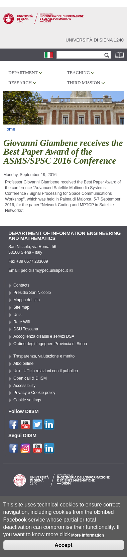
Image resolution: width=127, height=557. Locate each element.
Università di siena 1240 (95, 40)
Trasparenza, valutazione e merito (44, 356)
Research (20, 82)
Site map (21, 307)
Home (9, 129)
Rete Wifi (21, 322)
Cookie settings (27, 400)
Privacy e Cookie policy (34, 392)
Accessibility (24, 385)
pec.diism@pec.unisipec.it (47, 270)
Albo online (23, 363)
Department (23, 72)
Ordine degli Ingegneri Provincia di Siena (50, 343)
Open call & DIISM (30, 378)
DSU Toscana (25, 329)
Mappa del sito (26, 300)
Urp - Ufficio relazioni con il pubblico (45, 371)
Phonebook (120, 54)
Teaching (78, 72)
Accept (63, 550)
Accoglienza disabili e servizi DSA (43, 336)
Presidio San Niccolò (32, 292)
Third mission (83, 82)
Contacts (21, 285)
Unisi (17, 314)
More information (87, 540)
